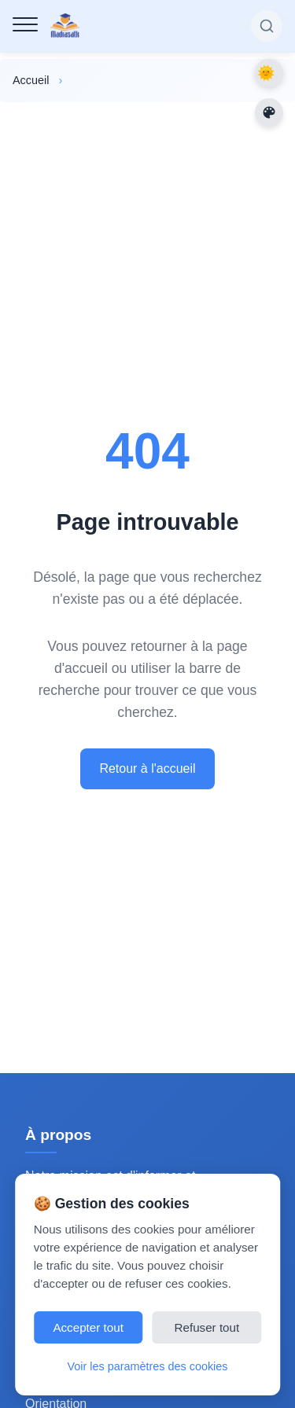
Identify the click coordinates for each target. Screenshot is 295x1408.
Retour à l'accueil (147, 768)
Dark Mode (269, 73)
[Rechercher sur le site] (266, 26)
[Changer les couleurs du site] (269, 112)
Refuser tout (207, 1327)
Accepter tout (88, 1327)
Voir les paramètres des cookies (148, 1366)
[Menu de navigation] (25, 24)
